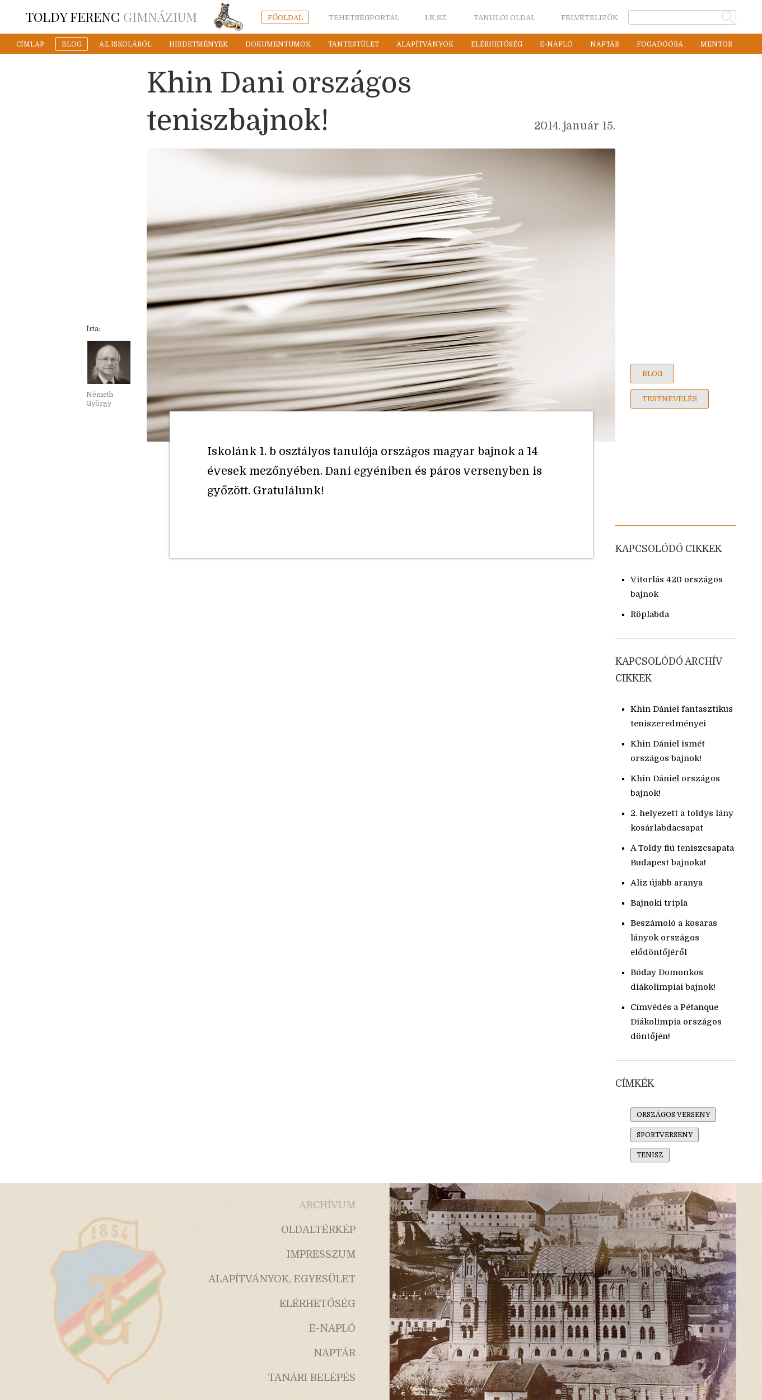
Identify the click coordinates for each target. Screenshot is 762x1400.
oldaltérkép (318, 1229)
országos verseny (673, 1115)
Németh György (99, 399)
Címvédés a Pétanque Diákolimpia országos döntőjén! (676, 1022)
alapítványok (425, 44)
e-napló (556, 44)
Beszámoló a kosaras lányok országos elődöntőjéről (673, 938)
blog (72, 44)
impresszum (321, 1254)
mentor (716, 44)
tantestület (353, 44)
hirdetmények (198, 44)
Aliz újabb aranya (666, 883)
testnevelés (669, 399)
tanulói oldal (504, 17)
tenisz (650, 1155)
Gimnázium (111, 16)
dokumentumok (278, 44)
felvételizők (589, 17)
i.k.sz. (436, 17)
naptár (604, 44)
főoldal (285, 17)
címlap (30, 44)
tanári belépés (312, 1377)
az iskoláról (125, 44)
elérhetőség (496, 44)
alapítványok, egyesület (282, 1279)
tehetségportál (364, 17)
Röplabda (649, 614)
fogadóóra (660, 44)
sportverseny (665, 1135)
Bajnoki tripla (659, 903)
